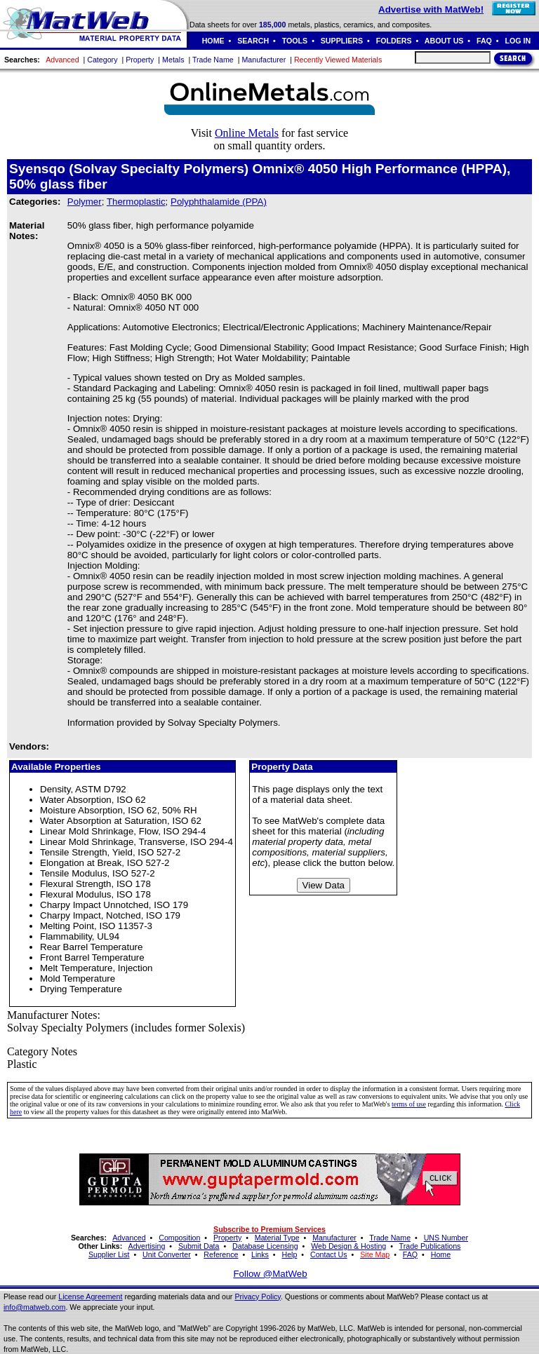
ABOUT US (444, 40)
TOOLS (295, 40)
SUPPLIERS (342, 40)
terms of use (409, 1104)
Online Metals (247, 133)
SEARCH (253, 40)
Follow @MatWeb (270, 1273)
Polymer (84, 201)
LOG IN (518, 40)
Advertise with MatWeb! (431, 9)
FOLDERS (394, 40)
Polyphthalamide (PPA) (219, 201)
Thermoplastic (136, 201)
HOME (213, 40)
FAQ (484, 40)
